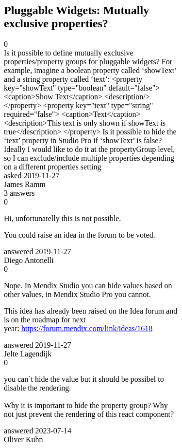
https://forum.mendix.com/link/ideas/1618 (86, 328)
